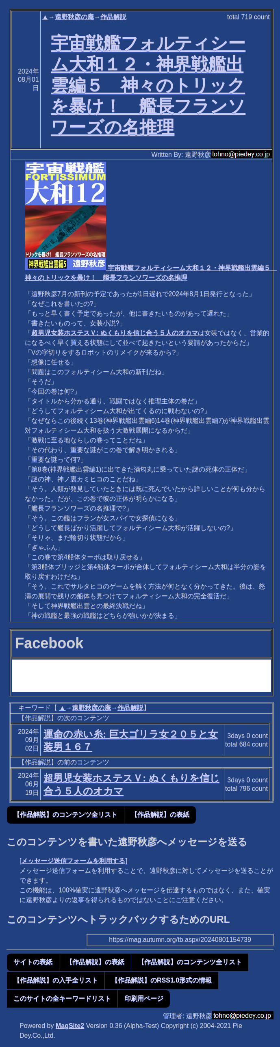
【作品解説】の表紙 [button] (160, 814)
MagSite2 (70, 1025)
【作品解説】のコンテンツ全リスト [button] (65, 814)
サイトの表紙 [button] (32, 961)
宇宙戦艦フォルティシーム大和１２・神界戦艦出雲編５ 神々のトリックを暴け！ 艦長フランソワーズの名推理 (148, 85)
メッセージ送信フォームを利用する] (74, 860)
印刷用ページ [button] (143, 998)
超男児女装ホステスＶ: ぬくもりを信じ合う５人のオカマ (114, 332)
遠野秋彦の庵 (74, 16)
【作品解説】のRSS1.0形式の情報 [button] (161, 980)
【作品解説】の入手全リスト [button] (55, 980)
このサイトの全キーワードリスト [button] (62, 998)
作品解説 (113, 16)
